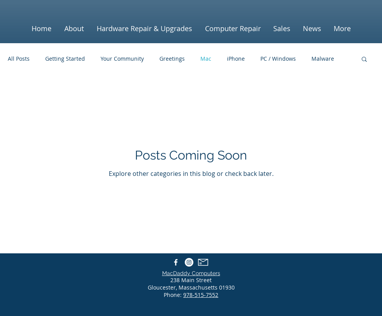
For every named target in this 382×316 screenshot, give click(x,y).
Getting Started (65, 58)
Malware (322, 58)
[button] (364, 60)
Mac (205, 58)
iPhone (236, 58)
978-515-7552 (200, 294)
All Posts (19, 58)
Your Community (122, 58)
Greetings (172, 58)
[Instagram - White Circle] (189, 262)
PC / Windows (278, 58)
